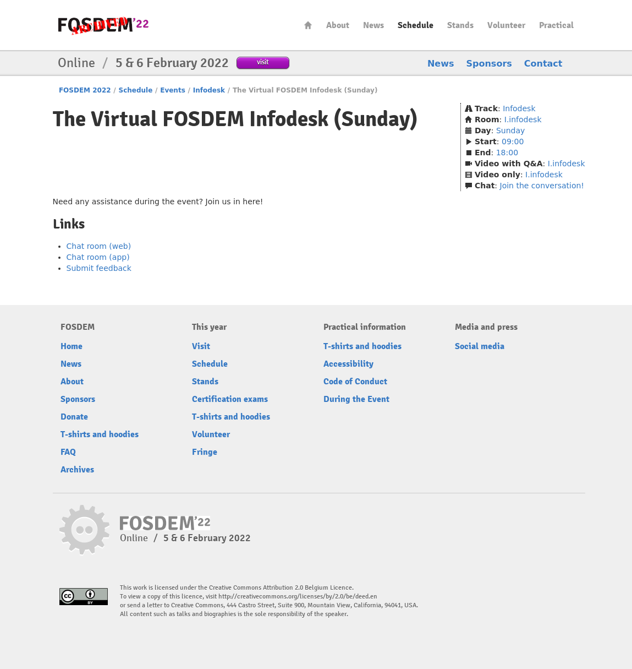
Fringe (204, 452)
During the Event (356, 399)
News (373, 25)
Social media (479, 346)
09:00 (513, 141)
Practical (556, 25)
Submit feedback (99, 268)
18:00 (507, 152)
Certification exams (230, 399)
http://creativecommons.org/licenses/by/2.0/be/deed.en (297, 596)
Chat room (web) (99, 246)
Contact (543, 63)
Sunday (510, 130)
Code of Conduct (355, 381)
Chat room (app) (98, 257)
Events (172, 90)
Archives (77, 469)
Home (308, 25)
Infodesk (209, 90)
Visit (201, 346)
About (337, 25)
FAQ (68, 452)
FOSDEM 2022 (85, 90)
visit (262, 62)
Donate (74, 416)
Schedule (415, 25)
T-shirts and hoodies (100, 434)
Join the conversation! (542, 185)
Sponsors (489, 63)
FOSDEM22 (103, 25)
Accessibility (348, 363)
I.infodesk (523, 119)
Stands (460, 25)
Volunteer (506, 25)
